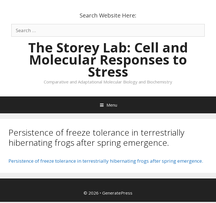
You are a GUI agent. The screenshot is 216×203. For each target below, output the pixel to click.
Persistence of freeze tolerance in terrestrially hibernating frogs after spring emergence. (105, 161)
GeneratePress (117, 193)
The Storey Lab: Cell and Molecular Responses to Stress (108, 59)
